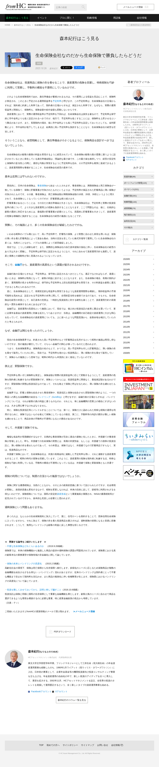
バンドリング (43, 397)
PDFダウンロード (62, 631)
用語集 (117, 17)
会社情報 (115, 745)
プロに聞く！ (67, 17)
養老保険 (41, 185)
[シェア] (79, 67)
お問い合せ (102, 745)
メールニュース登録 (135, 7)
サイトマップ (87, 745)
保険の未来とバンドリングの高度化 (24, 563)
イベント (42, 17)
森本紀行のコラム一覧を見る (72, 700)
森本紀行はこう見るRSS (140, 25)
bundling (57, 397)
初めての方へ (53, 745)
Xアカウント (61, 691)
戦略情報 (92, 17)
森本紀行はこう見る (17, 17)
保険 (39, 63)
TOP (41, 745)
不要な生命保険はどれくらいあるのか (25, 546)
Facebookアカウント (41, 691)
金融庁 (18, 264)
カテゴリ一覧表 (140, 239)
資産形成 (61, 494)
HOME (7, 25)
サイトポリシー (70, 745)
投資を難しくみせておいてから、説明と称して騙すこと (34, 589)
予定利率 (57, 101)
